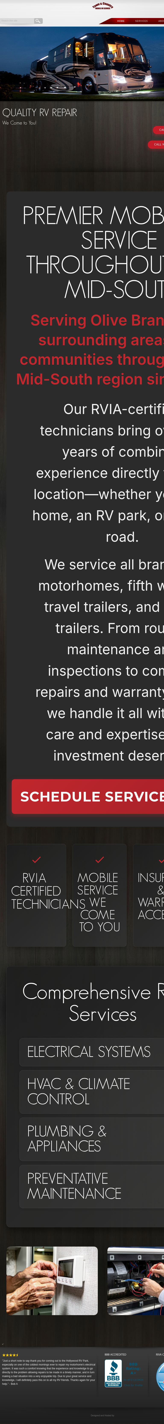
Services (141, 21)
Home (121, 21)
